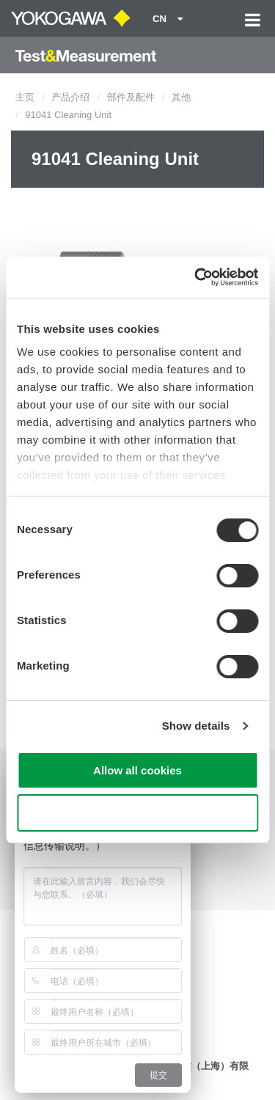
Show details (196, 725)
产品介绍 (70, 97)
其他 (181, 97)
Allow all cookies (137, 770)
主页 (24, 97)
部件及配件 (131, 97)
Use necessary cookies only (137, 813)
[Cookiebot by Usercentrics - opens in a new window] (195, 277)
